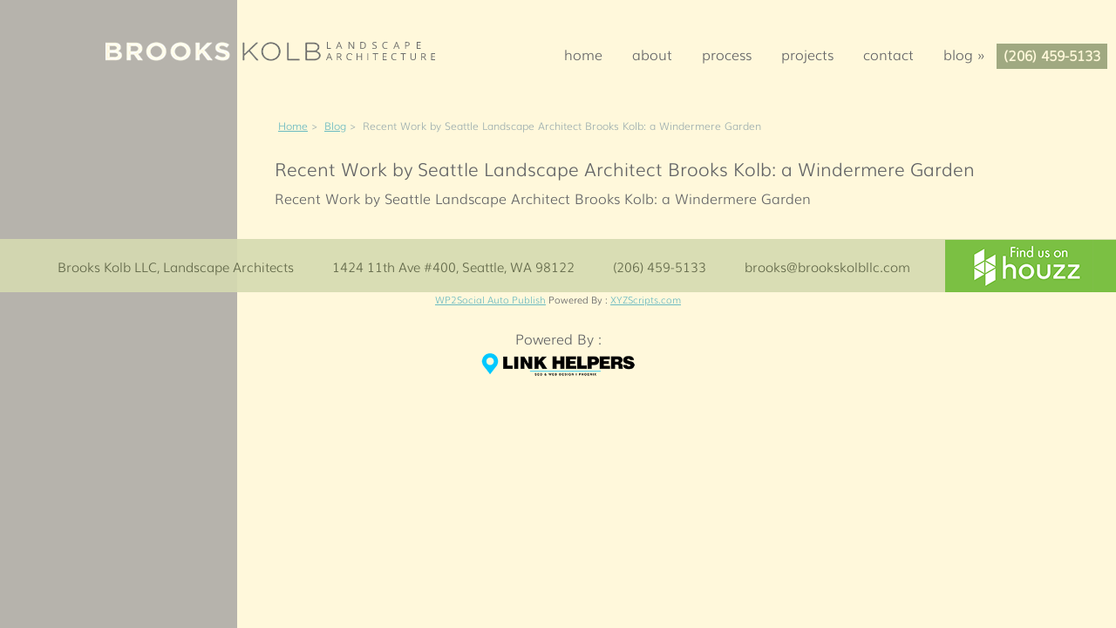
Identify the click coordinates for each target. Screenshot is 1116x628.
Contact (888, 54)
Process (727, 54)
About (652, 54)
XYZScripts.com (645, 299)
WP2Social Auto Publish (490, 299)
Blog (969, 54)
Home (583, 54)
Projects (807, 54)
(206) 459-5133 (1052, 54)
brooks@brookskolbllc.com (827, 266)
